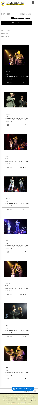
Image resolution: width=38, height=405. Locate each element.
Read (32, 400)
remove (22, 402)
